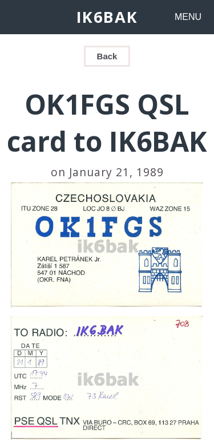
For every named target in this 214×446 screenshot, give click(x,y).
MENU (188, 17)
